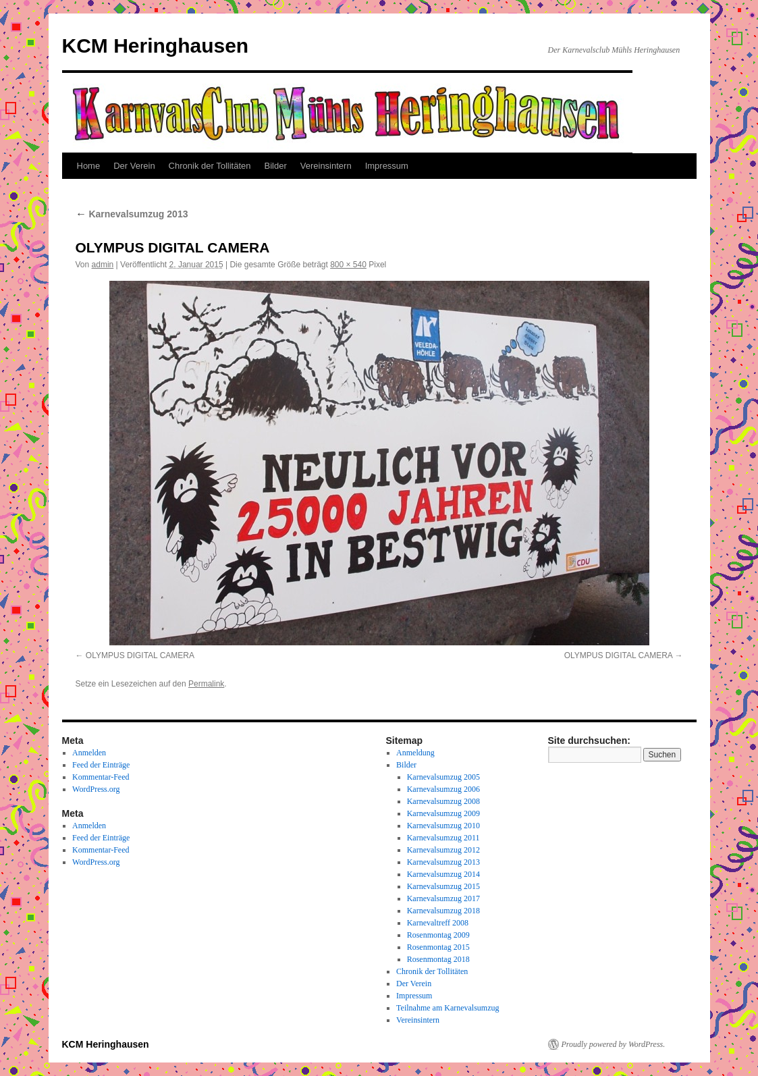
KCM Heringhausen (155, 45)
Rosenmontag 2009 (438, 935)
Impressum (386, 166)
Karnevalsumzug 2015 (443, 886)
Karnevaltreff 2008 (437, 922)
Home (89, 166)
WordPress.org (95, 789)
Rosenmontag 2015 (438, 947)
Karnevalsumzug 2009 (443, 813)
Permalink (206, 684)
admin (103, 264)
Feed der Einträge (101, 765)
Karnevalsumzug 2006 (443, 789)
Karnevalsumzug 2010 (443, 825)
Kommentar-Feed (100, 777)
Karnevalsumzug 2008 (443, 801)
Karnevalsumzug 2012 (443, 850)
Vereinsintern (326, 166)
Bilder (276, 166)
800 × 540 (348, 264)
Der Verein (134, 166)
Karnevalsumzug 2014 (443, 874)
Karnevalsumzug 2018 (443, 910)
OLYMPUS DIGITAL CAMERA (140, 655)
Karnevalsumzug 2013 (132, 214)
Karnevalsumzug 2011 (443, 837)
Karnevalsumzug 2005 (443, 777)
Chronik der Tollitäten (210, 166)
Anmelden (89, 752)
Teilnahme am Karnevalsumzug (447, 1008)
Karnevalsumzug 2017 (443, 898)
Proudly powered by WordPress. (614, 1044)
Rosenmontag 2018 (438, 959)
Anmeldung (415, 752)
